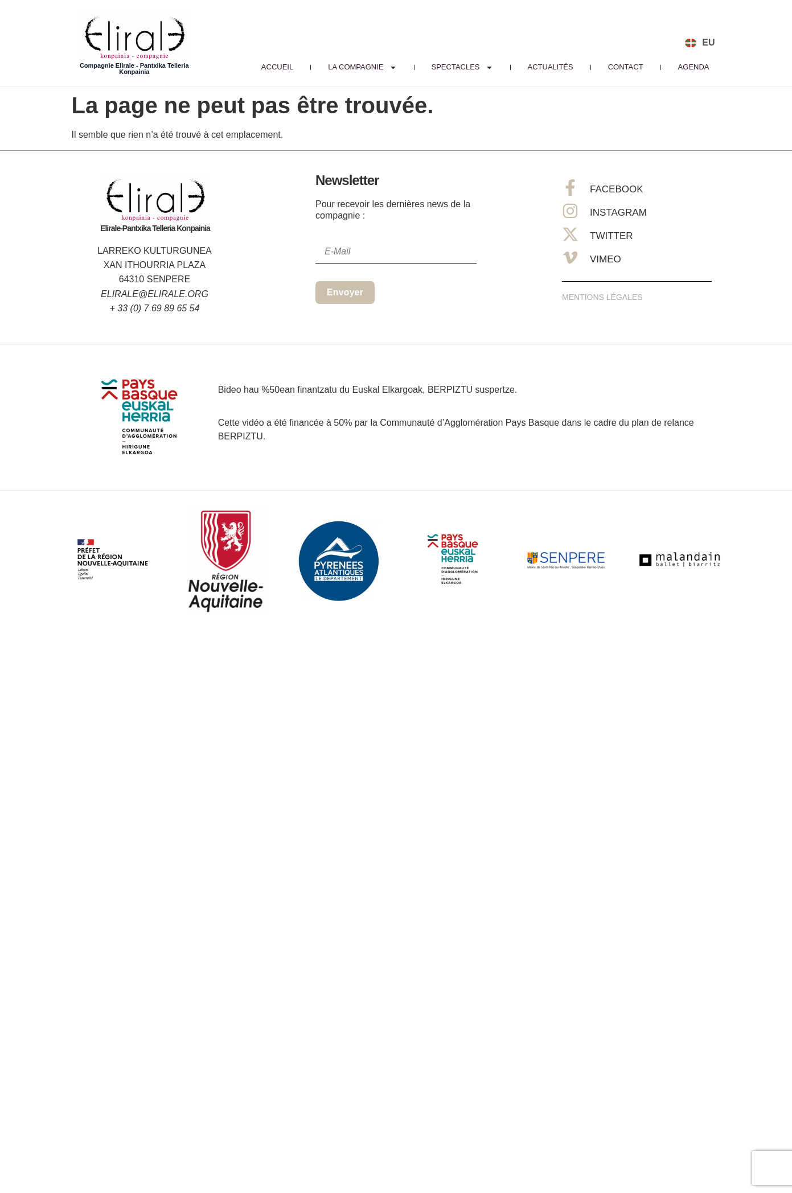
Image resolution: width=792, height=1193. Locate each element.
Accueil (277, 67)
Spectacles (462, 67)
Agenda (693, 67)
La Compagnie (362, 67)
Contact (625, 67)
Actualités (550, 67)
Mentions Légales (602, 297)
